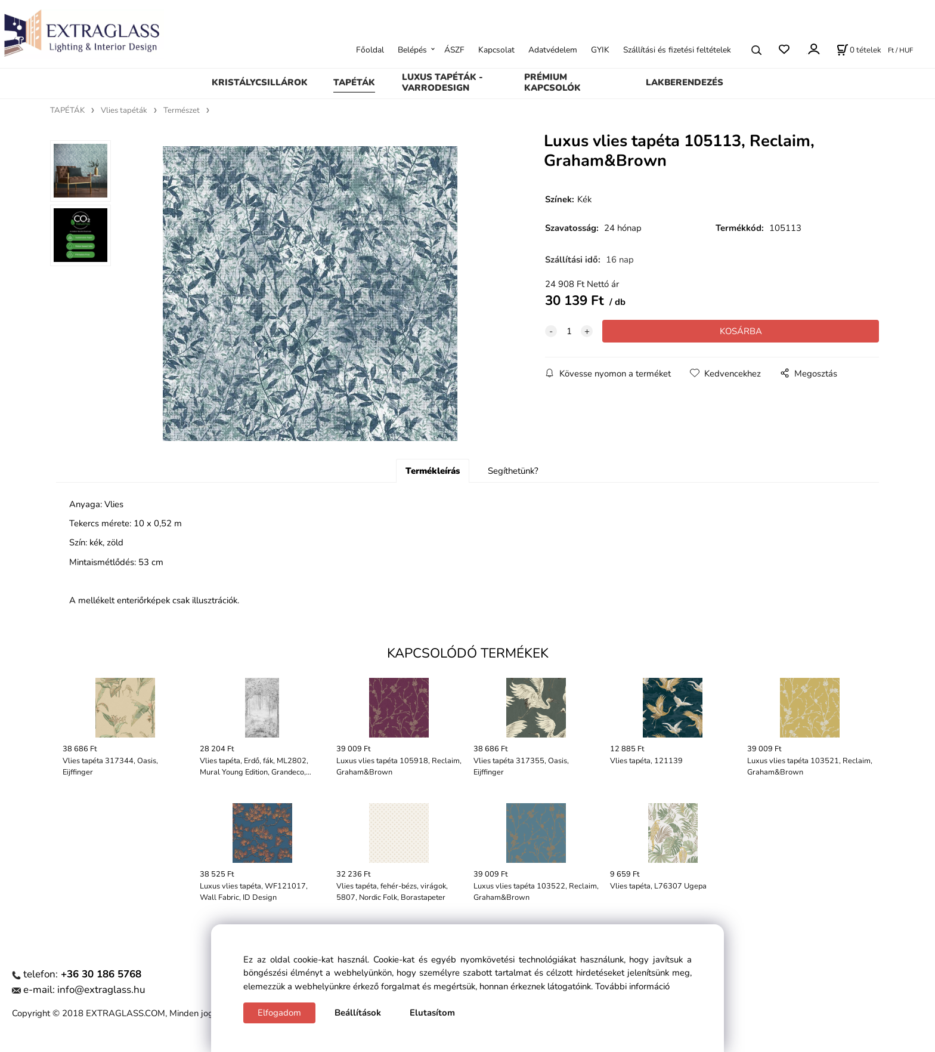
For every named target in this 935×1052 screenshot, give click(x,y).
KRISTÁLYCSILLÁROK (260, 82)
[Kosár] (859, 50)
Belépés (412, 49)
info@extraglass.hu (101, 990)
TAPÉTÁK (354, 82)
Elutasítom (432, 1013)
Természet (181, 110)
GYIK (600, 49)
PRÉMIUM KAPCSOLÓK (552, 82)
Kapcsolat (496, 49)
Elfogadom (279, 1013)
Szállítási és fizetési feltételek (677, 49)
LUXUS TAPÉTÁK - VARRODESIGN (442, 82)
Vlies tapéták (124, 110)
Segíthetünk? (513, 471)
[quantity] (569, 331)
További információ (632, 986)
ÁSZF (454, 49)
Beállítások (358, 1013)
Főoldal (370, 49)
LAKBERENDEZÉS (684, 82)
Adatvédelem (552, 49)
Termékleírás (432, 471)
